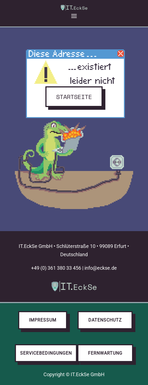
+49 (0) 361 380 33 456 (56, 268)
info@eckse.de (100, 268)
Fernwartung (105, 353)
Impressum (42, 320)
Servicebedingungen (46, 353)
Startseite (74, 96)
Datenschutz (105, 320)
